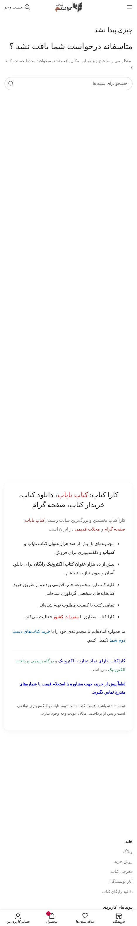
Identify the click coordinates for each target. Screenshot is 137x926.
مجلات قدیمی (87, 528)
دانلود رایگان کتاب (117, 891)
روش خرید (123, 861)
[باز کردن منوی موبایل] (130, 7)
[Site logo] (68, 6)
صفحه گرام (115, 528)
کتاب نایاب (34, 520)
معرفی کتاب (122, 871)
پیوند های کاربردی (118, 907)
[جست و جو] (17, 7)
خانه (129, 841)
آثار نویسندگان (121, 881)
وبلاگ (128, 851)
